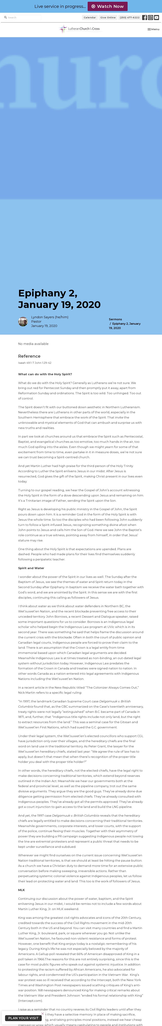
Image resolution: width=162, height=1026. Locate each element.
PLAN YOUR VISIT (23, 1018)
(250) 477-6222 (129, 17)
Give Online (108, 17)
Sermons (115, 319)
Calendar (90, 17)
